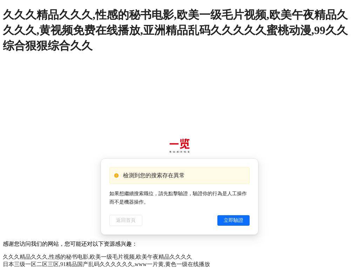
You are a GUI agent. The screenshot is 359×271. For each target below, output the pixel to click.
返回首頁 (126, 220)
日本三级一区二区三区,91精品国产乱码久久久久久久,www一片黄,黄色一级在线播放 (106, 264)
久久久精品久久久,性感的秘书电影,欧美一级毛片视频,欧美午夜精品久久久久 (97, 257)
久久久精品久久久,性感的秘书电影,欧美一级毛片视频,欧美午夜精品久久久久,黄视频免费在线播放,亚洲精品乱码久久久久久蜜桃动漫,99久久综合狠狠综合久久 (175, 30)
